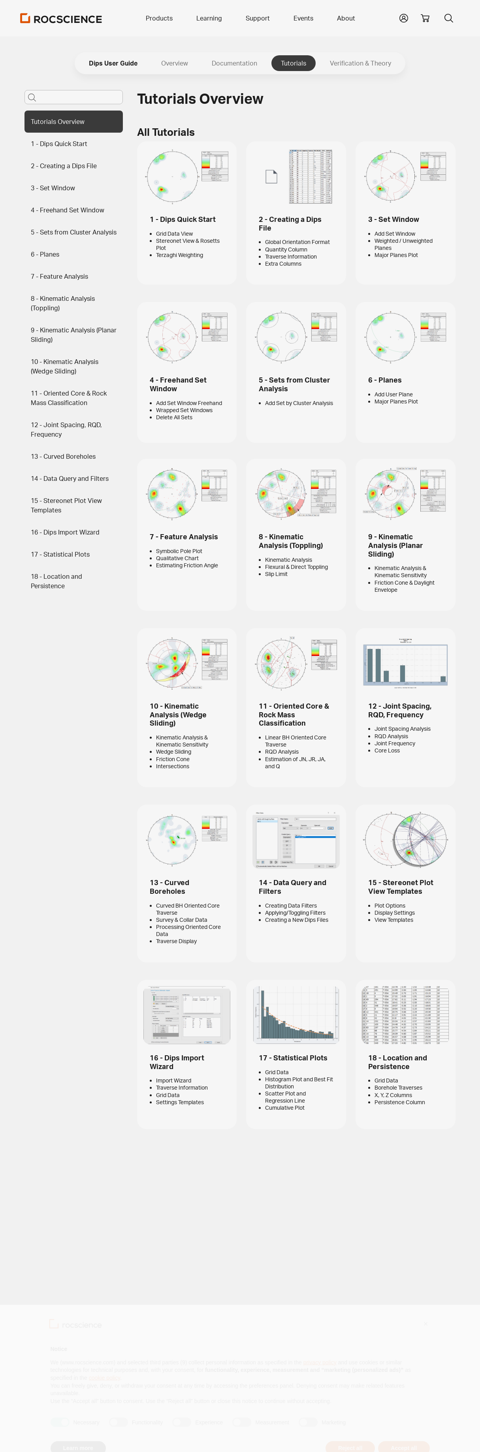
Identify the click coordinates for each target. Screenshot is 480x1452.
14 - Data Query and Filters (70, 478)
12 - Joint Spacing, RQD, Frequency (66, 429)
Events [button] (303, 18)
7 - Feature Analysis (59, 276)
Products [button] (159, 18)
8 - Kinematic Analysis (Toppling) (63, 303)
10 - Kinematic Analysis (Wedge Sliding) (64, 366)
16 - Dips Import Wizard (65, 532)
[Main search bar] (73, 97)
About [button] (346, 18)
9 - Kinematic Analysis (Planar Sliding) (74, 334)
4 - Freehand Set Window (67, 210)
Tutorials (293, 63)
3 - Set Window (53, 188)
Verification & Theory (360, 63)
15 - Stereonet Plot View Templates (66, 505)
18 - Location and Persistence (56, 581)
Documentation (234, 63)
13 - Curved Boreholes (63, 456)
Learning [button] (209, 18)
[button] (404, 17)
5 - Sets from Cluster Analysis (74, 232)
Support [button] (258, 18)
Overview (174, 63)
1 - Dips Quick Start (59, 144)
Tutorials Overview (58, 122)
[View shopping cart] (425, 18)
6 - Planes (45, 254)
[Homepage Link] (61, 18)
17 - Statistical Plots (60, 554)
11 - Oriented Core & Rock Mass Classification (69, 398)
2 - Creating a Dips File (64, 166)
